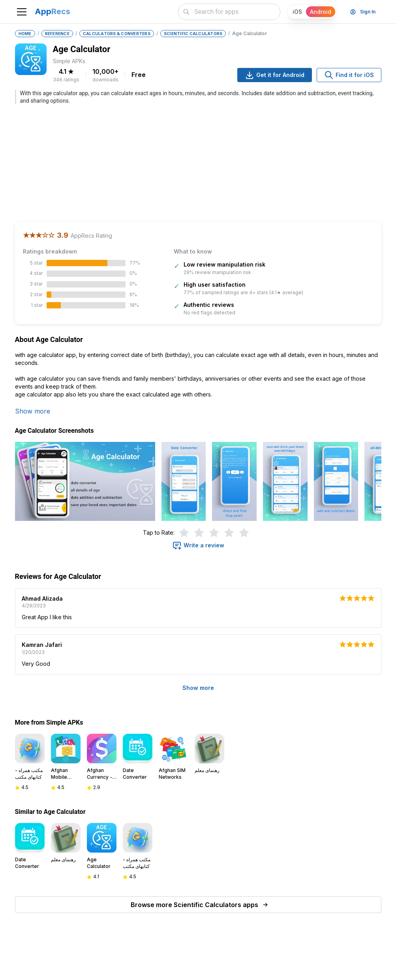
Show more (32, 411)
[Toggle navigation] (21, 12)
